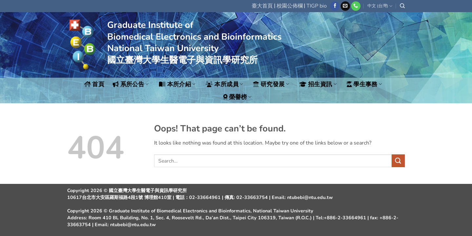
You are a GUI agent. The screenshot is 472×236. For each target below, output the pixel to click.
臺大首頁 (262, 6)
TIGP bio (316, 6)
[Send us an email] (345, 6)
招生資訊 (318, 84)
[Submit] (398, 160)
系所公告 (131, 84)
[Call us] (356, 6)
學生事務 (364, 84)
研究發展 (271, 84)
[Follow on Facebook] (335, 6)
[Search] (402, 5)
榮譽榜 (237, 97)
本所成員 (224, 84)
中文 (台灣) (379, 6)
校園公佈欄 (290, 6)
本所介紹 (177, 84)
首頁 (94, 84)
